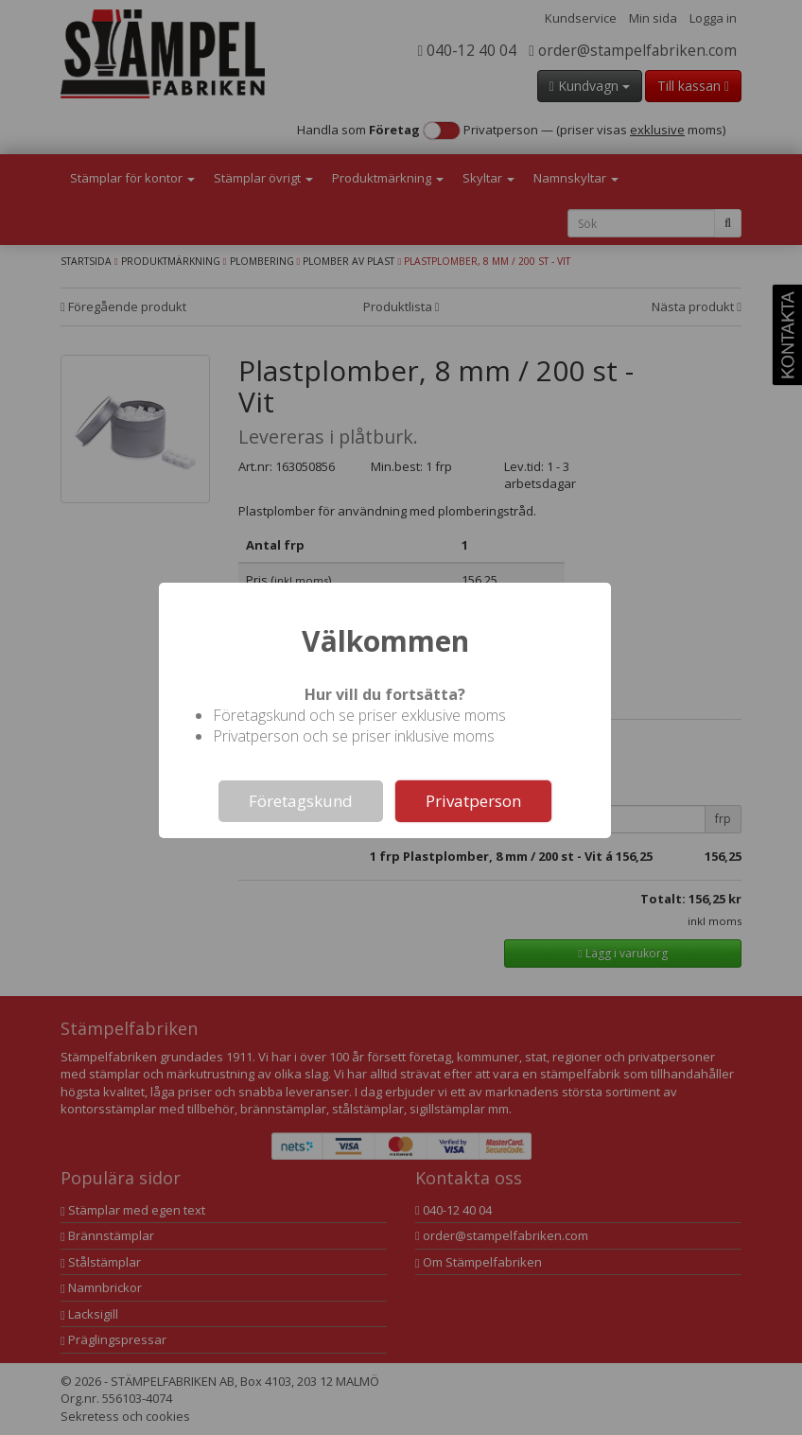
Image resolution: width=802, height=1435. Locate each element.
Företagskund (301, 801)
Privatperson (473, 801)
